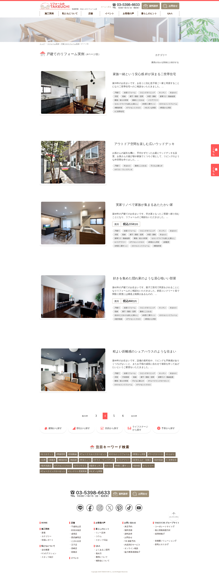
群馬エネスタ (161, 544)
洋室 (116, 96)
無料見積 (128, 530)
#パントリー (148, 466)
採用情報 (159, 534)
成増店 (74, 534)
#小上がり (170, 454)
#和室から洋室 (165, 108)
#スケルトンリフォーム (168, 104)
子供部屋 (125, 377)
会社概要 (45, 550)
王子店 (74, 545)
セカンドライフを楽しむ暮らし (126, 104)
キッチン (162, 93)
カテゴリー (161, 55)
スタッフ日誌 (102, 540)
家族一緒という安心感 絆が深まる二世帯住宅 (144, 74)
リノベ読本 (101, 533)
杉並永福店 (76, 530)
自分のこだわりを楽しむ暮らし (126, 315)
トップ (42, 44)
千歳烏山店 (76, 527)
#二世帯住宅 (119, 111)
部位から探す (83, 428)
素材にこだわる (138, 100)
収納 (124, 96)
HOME (44, 523)
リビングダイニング (147, 93)
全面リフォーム (130, 93)
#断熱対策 (118, 108)
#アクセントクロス (133, 108)
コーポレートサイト (163, 527)
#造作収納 (118, 319)
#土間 (43, 460)
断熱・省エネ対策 (121, 100)
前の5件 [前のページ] (85, 416)
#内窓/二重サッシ (148, 104)
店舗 (73, 523)
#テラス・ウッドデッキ (123, 170)
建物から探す (55, 428)
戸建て (117, 93)
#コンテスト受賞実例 (77, 471)
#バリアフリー (120, 242)
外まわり (127, 166)
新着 (44, 533)
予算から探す (168, 428)
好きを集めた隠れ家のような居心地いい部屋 (144, 278)
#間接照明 (60, 454)
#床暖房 (166, 242)
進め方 (99, 553)
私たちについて (48, 546)
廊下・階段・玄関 (136, 96)
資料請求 (153, 6)
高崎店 (74, 548)
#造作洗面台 (46, 466)
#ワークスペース (155, 454)
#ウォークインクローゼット (158, 381)
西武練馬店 (76, 537)
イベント (75, 558)
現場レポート (47, 540)
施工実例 (45, 529)
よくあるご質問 (103, 550)
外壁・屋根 (151, 96)
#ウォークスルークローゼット (93, 454)
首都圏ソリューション (164, 541)
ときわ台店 (76, 541)
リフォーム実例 (53, 44)
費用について (102, 557)
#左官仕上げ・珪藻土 (142, 460)
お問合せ (173, 6)
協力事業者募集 (131, 552)
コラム (99, 536)
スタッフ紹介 (47, 557)
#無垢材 (73, 460)
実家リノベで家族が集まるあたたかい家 (144, 204)
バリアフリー (153, 100)
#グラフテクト (80, 466)
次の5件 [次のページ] (134, 416)
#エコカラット (47, 454)
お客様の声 (100, 523)
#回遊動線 (72, 454)
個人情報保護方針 (163, 530)
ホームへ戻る (106, 7)
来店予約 (128, 527)
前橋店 (74, 552)
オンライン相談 (131, 548)
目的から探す (111, 428)
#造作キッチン (96, 466)
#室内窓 (136, 466)
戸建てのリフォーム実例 (70, 44)
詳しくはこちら (144, 119)
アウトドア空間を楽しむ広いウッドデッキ (144, 144)
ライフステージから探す (140, 428)
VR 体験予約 (129, 541)
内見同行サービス (132, 545)
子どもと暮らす (156, 166)
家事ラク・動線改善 (167, 96)
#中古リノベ (85, 460)
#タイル (108, 466)
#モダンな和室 (150, 108)
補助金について (103, 561)
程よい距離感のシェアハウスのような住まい (144, 351)
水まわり (173, 93)
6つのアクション (49, 553)
